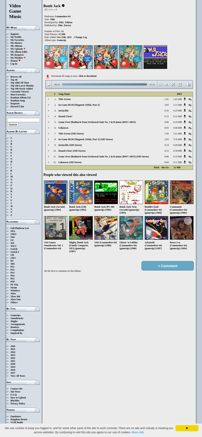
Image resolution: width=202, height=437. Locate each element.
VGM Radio (16, 422)
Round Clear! (65, 116)
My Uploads (18, 49)
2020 (12, 364)
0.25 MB (177, 110)
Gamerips (15, 315)
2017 (12, 372)
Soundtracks (16, 318)
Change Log (80, 37)
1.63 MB (177, 99)
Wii (12, 243)
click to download (87, 76)
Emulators (15, 416)
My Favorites (17, 40)
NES (12, 231)
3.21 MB (177, 133)
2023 (12, 355)
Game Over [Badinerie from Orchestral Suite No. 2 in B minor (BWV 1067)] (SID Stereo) (103, 156)
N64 (12, 237)
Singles (14, 321)
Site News (15, 391)
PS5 (12, 278)
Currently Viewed (19, 91)
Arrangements (17, 324)
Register (14, 34)
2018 (12, 370)
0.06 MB (177, 127)
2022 (12, 358)
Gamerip (61, 40)
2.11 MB (177, 105)
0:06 (167, 122)
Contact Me (16, 388)
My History (16, 43)
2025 (12, 349)
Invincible (63, 110)
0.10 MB (177, 122)
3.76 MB (177, 139)
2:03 (167, 105)
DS (11, 260)
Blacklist (14, 400)
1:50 (167, 133)
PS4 (12, 275)
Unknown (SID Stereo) (69, 162)
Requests (15, 103)
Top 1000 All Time (19, 82)
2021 (12, 361)
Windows (15, 290)
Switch (13, 249)
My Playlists (18, 57)
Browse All (15, 76)
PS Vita (14, 284)
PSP (12, 281)
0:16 (167, 110)
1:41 (167, 99)
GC (12, 240)
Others (13, 302)
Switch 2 (14, 252)
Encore (67, 25)
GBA (13, 257)
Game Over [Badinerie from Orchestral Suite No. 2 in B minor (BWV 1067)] (97, 122)
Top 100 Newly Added (21, 88)
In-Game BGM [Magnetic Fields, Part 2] (79, 105)
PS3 (12, 272)
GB (12, 255)
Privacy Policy (17, 403)
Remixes (14, 327)
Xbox (13, 293)
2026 (12, 346)
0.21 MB (177, 116)
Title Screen (64, 99)
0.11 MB (177, 162)
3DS (12, 263)
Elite (61, 22)
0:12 (167, 116)
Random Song (17, 100)
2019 (12, 367)
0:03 (167, 127)
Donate (15, 60)
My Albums (16, 46)
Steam (13, 287)
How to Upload (18, 397)
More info (138, 432)
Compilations (17, 330)
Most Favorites (18, 94)
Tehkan (68, 22)
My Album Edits (18, 51)
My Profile (15, 37)
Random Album (18, 97)
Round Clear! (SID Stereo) (72, 150)
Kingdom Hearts (19, 419)
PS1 (12, 266)
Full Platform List (19, 228)
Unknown (63, 127)
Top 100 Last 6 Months (22, 85)
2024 (12, 352)
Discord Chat (17, 106)
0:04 (167, 162)
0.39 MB (177, 150)
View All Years (17, 375)
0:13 (167, 150)
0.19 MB (177, 156)
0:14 (167, 145)
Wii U (13, 246)
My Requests (17, 54)
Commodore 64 (63, 16)
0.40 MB (177, 145)
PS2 (12, 269)
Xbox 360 (15, 296)
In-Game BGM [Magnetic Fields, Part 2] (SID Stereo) (85, 139)
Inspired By (16, 333)
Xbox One (15, 299)
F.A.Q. (13, 394)
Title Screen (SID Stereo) (71, 133)
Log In (13, 63)
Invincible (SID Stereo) (70, 145)
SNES (13, 234)
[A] (29, 97)
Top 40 (13, 79)
